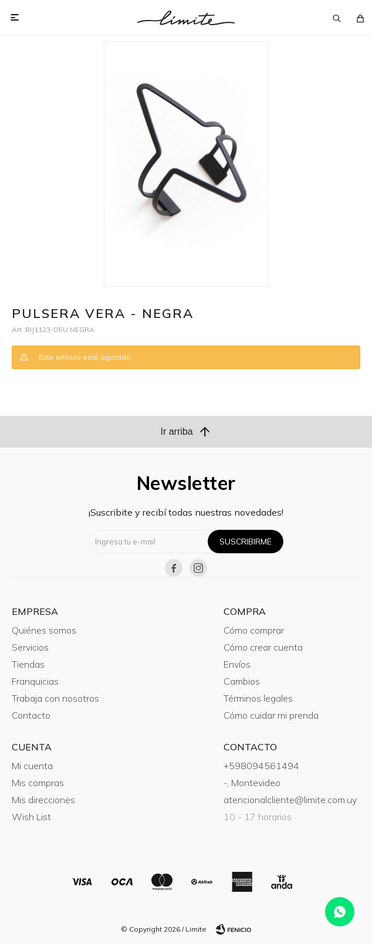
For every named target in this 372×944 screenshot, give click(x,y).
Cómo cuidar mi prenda (271, 715)
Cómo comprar (254, 630)
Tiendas (28, 664)
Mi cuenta (32, 766)
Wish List (31, 817)
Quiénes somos (44, 630)
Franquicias (35, 681)
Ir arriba (185, 432)
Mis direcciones (43, 800)
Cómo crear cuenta (263, 647)
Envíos (237, 664)
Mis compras (38, 783)
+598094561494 (261, 766)
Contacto (31, 715)
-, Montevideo (252, 783)
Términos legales (258, 698)
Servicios (30, 647)
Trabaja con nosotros (55, 698)
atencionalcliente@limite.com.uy (290, 800)
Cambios (242, 681)
